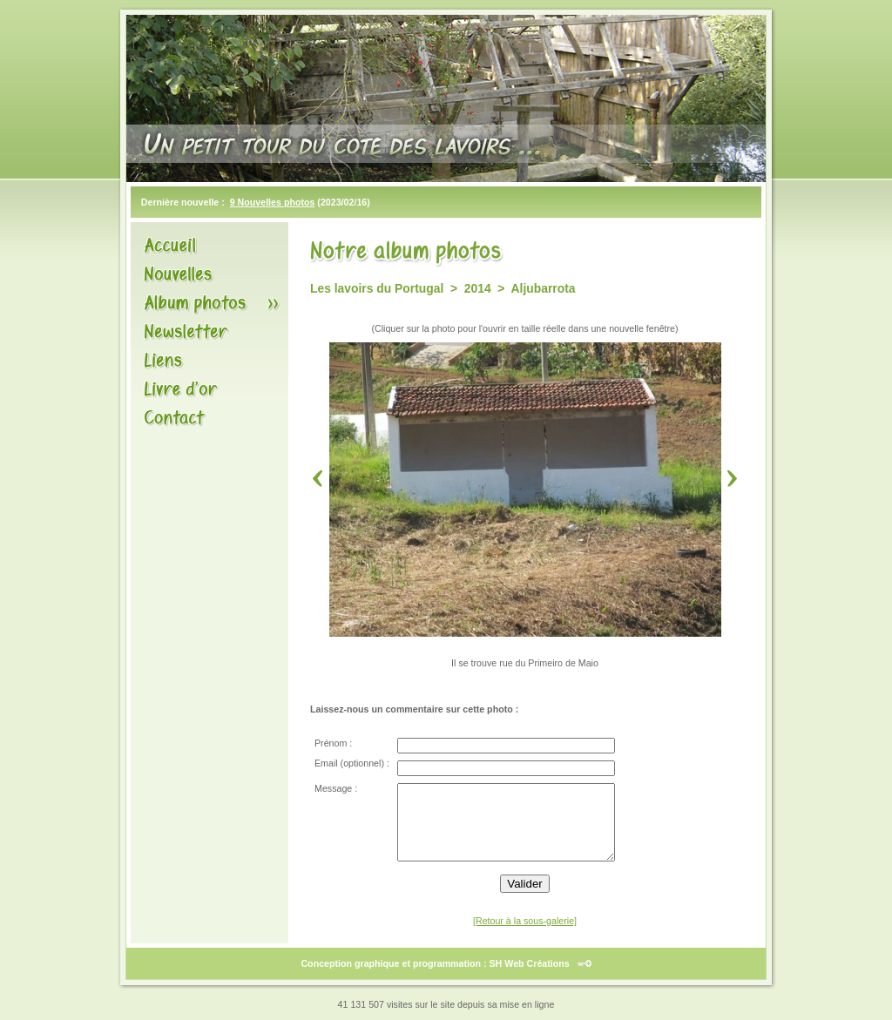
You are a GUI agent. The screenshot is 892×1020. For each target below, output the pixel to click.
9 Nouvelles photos (272, 202)
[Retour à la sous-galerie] (525, 920)
